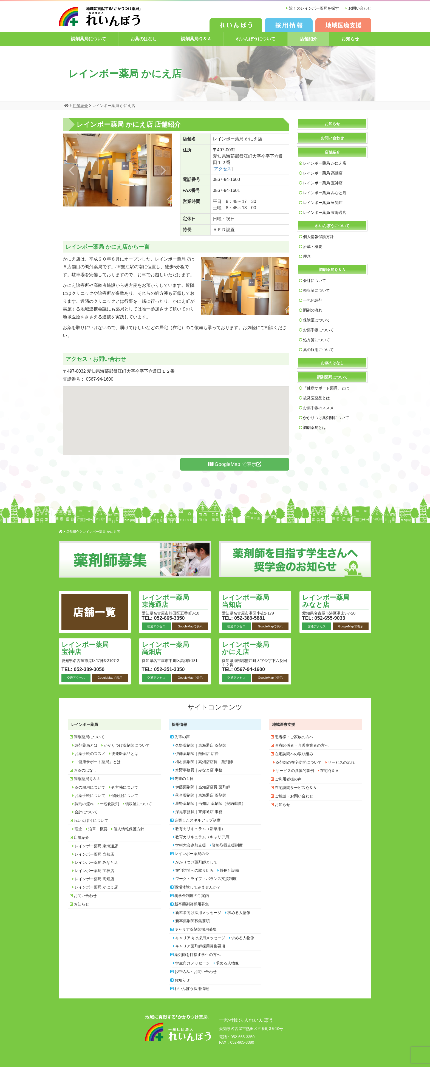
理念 (307, 256)
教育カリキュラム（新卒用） (200, 829)
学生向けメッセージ (192, 963)
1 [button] (109, 199)
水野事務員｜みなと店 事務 (198, 770)
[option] (117, 170)
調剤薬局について (88, 38)
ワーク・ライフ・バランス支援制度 (206, 878)
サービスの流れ (341, 762)
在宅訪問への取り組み (194, 870)
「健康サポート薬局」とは (326, 388)
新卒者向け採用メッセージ (198, 912)
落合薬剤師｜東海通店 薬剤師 (200, 795)
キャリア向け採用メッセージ (200, 938)
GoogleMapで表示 (190, 626)
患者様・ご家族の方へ (294, 737)
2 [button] (117, 199)
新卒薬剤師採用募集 (191, 904)
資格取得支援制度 (227, 845)
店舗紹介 (308, 38)
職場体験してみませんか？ (197, 887)
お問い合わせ (359, 8)
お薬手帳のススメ (318, 408)
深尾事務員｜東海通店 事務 (198, 812)
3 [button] (125, 199)
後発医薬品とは (316, 398)
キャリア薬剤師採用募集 (195, 929)
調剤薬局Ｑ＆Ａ (196, 38)
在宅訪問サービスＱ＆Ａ (296, 787)
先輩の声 (182, 737)
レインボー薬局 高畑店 (323, 173)
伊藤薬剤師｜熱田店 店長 (197, 753)
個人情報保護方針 (318, 236)
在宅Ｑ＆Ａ (329, 770)
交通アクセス (156, 626)
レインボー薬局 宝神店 (323, 183)
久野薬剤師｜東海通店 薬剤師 (200, 745)
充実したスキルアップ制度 (197, 820)
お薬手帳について (318, 330)
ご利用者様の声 (288, 779)
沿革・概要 (312, 246)
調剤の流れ (312, 310)
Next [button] (163, 170)
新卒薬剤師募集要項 (192, 921)
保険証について (316, 320)
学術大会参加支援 (190, 845)
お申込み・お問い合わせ (195, 971)
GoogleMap (234, 464)
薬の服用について (318, 349)
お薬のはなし (144, 38)
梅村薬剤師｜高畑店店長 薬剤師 (204, 762)
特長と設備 (229, 870)
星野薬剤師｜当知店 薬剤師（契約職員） (210, 803)
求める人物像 (238, 912)
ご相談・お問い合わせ (294, 796)
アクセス (222, 168)
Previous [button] (71, 170)
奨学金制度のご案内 (191, 895)
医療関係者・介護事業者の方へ (302, 745)
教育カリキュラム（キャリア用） (204, 837)
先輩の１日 (184, 778)
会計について (314, 280)
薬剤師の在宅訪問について (299, 762)
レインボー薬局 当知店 (323, 202)
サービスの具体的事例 (295, 770)
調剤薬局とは (314, 427)
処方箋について (316, 340)
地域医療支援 (283, 724)
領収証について (316, 290)
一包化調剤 (312, 300)
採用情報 (179, 724)
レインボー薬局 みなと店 (324, 193)
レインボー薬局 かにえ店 (324, 163)
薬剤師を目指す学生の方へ (197, 954)
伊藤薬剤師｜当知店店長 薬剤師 (202, 787)
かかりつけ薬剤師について (326, 417)
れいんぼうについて (255, 38)
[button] (176, 416)
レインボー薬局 (84, 724)
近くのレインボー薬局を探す (314, 8)
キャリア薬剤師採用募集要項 (200, 946)
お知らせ (350, 38)
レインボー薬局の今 (191, 853)
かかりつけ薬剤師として (196, 862)
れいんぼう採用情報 (191, 988)
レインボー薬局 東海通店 (324, 212)
